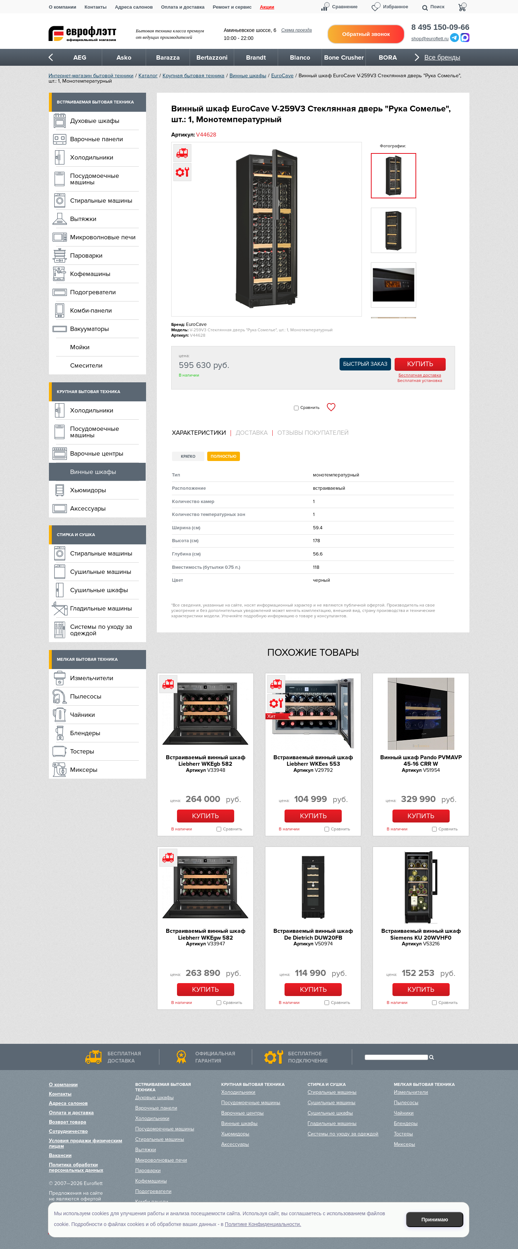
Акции (267, 7)
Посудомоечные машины (94, 179)
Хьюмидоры (88, 490)
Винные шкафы (248, 76)
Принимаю (435, 1219)
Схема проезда (296, 30)
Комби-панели (91, 310)
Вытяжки (83, 219)
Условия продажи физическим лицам (85, 1143)
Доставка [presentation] (252, 433)
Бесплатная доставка (420, 375)
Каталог (148, 76)
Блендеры (85, 733)
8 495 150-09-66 (440, 27)
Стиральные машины (101, 200)
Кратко (188, 456)
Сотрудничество (68, 1131)
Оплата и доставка (183, 7)
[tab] (201, 433)
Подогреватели (93, 292)
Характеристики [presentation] (199, 433)
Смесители (86, 365)
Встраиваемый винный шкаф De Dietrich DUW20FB (313, 934)
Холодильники (91, 157)
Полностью (223, 456)
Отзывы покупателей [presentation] (313, 433)
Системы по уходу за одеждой (101, 630)
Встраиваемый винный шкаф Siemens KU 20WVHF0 (421, 934)
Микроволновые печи (103, 237)
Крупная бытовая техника (193, 76)
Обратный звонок (366, 34)
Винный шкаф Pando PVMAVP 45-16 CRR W (421, 761)
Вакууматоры (89, 329)
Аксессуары (88, 508)
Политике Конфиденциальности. (263, 1224)
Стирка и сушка (76, 535)
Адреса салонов (134, 7)
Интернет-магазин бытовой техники (91, 76)
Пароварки (86, 255)
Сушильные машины (100, 572)
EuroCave (282, 76)
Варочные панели (96, 139)
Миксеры (83, 770)
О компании (62, 7)
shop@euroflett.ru (430, 38)
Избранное (395, 6)
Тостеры (82, 751)
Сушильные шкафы (99, 590)
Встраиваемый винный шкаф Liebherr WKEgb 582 (205, 761)
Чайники (82, 715)
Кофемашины (90, 274)
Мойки (80, 347)
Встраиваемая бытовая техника (95, 102)
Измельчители (91, 678)
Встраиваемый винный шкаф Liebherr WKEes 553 (313, 761)
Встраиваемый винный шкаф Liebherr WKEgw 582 (205, 934)
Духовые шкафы (94, 121)
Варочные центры (96, 453)
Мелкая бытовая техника (87, 659)
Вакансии (60, 1155)
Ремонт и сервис (232, 7)
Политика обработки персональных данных (76, 1167)
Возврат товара (67, 1122)
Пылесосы (85, 696)
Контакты (95, 7)
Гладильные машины (101, 608)
